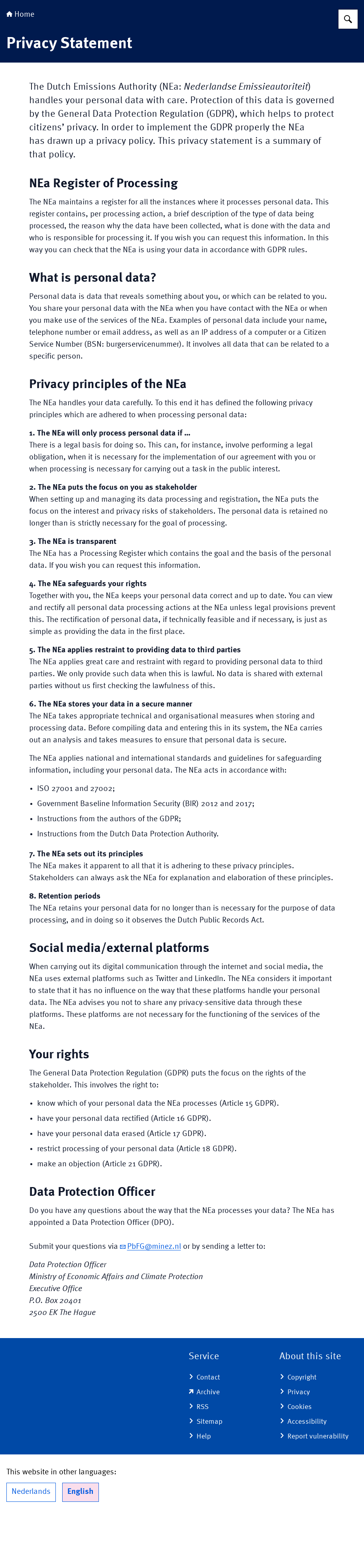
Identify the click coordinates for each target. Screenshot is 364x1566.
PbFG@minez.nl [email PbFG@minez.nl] (150, 1297)
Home (20, 65)
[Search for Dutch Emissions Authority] (348, 68)
